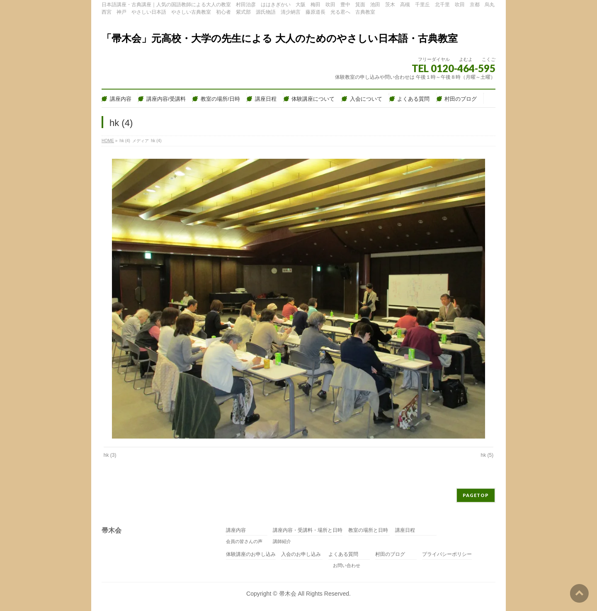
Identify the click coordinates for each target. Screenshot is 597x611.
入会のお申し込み (301, 554)
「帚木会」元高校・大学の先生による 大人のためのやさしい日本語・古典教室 (280, 38)
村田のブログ (390, 554)
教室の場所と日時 (368, 530)
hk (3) (110, 455)
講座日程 (405, 530)
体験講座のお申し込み (251, 554)
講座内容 (236, 530)
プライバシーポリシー (447, 554)
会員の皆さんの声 (244, 541)
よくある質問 (343, 554)
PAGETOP (476, 495)
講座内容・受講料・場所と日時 (307, 530)
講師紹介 (282, 541)
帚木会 (287, 593)
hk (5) (487, 455)
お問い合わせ (344, 565)
